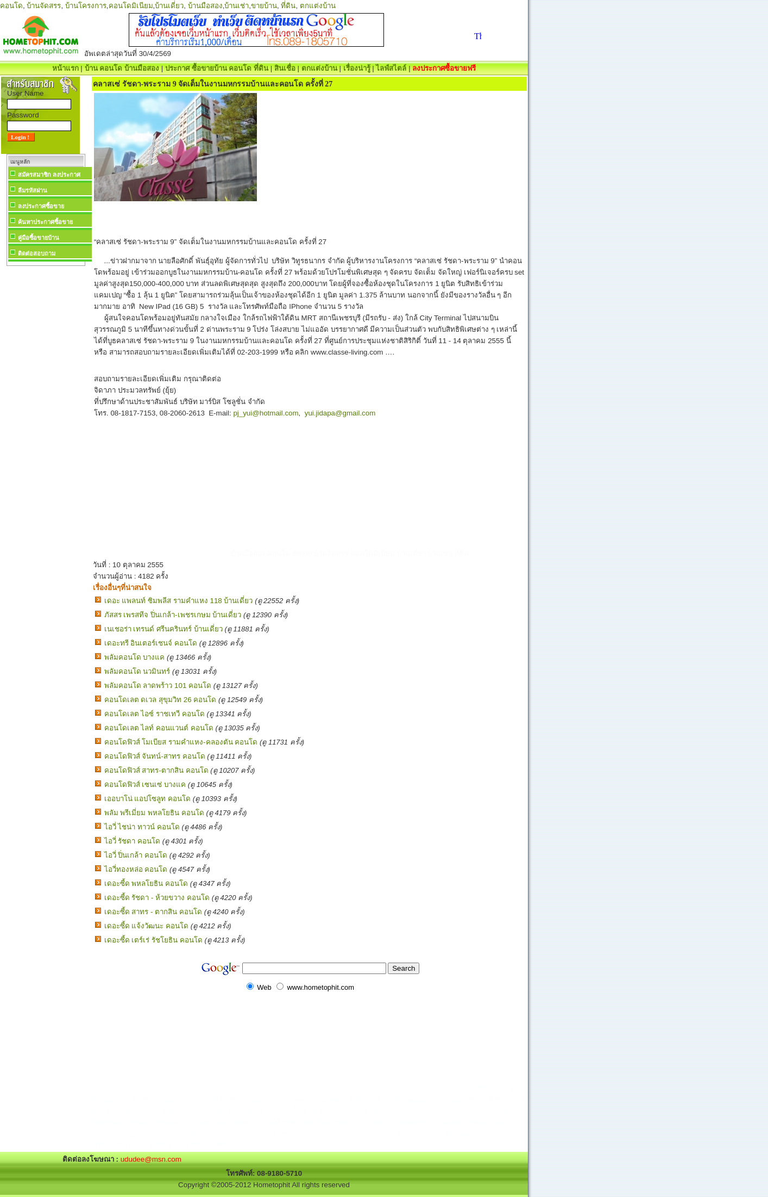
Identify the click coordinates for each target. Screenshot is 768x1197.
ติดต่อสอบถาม (36, 253)
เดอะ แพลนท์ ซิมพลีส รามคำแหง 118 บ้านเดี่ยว (178, 601)
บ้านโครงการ (85, 6)
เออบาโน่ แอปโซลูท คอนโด (147, 799)
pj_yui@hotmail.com (265, 413)
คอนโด (11, 6)
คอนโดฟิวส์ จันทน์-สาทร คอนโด (154, 756)
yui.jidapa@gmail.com (340, 413)
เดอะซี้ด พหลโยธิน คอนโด (146, 883)
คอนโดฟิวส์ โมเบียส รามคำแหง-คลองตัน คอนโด (181, 742)
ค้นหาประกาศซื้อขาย (45, 222)
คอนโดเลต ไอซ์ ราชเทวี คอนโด (154, 714)
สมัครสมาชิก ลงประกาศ (49, 174)
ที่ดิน (288, 6)
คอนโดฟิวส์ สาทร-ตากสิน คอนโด (156, 770)
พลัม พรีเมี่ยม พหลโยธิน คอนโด (154, 813)
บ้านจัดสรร (44, 6)
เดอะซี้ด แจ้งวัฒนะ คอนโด (146, 926)
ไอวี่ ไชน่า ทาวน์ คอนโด (142, 827)
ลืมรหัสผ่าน (32, 190)
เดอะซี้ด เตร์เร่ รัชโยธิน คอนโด (153, 940)
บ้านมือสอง (205, 6)
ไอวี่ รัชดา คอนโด (132, 841)
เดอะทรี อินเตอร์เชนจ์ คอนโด (150, 643)
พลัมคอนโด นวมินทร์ (137, 671)
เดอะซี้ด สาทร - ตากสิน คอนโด (153, 912)
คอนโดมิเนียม (131, 6)
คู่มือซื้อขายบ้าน (38, 237)
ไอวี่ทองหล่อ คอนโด (136, 869)
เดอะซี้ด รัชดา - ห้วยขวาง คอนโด (157, 898)
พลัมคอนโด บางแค (134, 657)
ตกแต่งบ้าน (318, 6)
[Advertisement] (45, 432)
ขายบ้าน (264, 6)
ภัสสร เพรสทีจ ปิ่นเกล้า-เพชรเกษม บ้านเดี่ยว (173, 615)
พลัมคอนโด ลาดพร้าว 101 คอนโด (157, 685)
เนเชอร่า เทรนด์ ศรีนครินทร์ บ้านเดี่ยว (163, 629)
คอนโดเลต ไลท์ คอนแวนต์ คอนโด (158, 728)
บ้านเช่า (236, 6)
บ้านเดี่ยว (169, 6)
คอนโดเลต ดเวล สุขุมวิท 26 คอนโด (160, 700)
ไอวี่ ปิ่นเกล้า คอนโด (135, 855)
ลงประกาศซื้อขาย (41, 206)
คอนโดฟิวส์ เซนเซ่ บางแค (145, 784)
